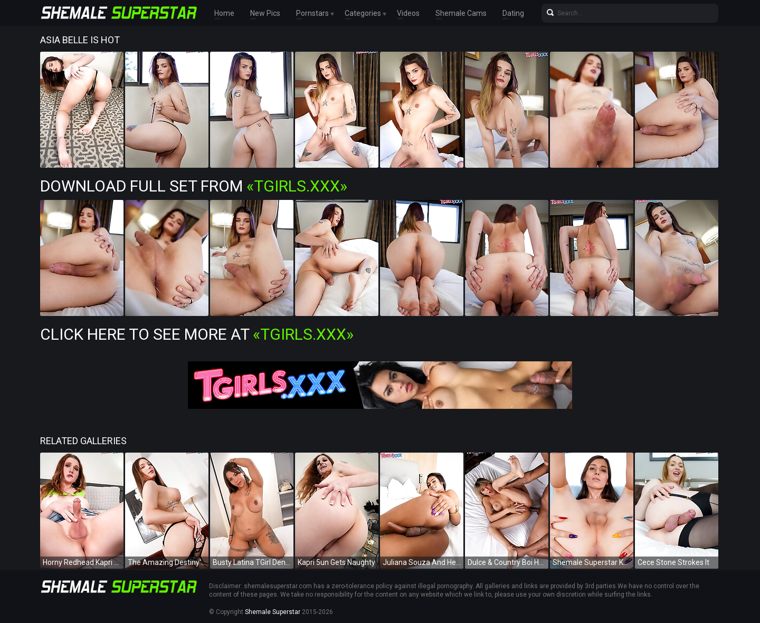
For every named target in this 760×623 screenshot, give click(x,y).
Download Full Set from (193, 186)
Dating (513, 13)
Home (224, 13)
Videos (408, 13)
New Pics (265, 13)
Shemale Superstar (272, 612)
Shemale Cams (461, 13)
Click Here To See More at (197, 334)
